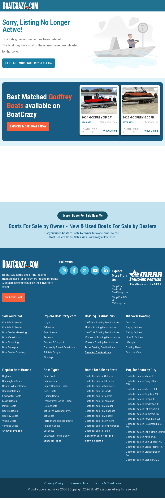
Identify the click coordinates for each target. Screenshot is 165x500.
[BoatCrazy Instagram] (63, 270)
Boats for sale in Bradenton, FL (143, 404)
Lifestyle (130, 342)
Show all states (94, 440)
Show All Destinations (98, 352)
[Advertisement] (82, 173)
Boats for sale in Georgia (98, 396)
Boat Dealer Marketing (14, 332)
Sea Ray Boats (10, 415)
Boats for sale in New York (99, 420)
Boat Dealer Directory (14, 352)
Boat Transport (10, 347)
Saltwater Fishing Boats (57, 435)
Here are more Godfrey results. (28, 63)
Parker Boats (9, 405)
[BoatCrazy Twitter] (84, 270)
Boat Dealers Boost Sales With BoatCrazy (75, 237)
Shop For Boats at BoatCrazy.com (120, 289)
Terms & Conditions (108, 483)
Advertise (49, 327)
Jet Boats (49, 415)
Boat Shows (50, 332)
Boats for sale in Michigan (99, 405)
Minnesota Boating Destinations (102, 337)
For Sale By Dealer (12, 327)
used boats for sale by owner (73, 233)
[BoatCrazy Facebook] (74, 270)
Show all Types (52, 440)
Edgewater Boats (11, 396)
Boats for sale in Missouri (99, 415)
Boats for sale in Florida (98, 391)
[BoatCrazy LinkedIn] (105, 270)
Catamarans (50, 381)
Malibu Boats (9, 401)
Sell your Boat (13, 297)
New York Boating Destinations (102, 332)
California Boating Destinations (102, 322)
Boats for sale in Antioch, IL (141, 436)
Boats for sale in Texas (97, 430)
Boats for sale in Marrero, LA (141, 389)
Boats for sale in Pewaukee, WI (143, 418)
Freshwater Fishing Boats (58, 401)
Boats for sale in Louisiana (99, 401)
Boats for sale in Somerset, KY (142, 413)
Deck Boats (50, 391)
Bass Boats (50, 376)
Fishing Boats (51, 396)
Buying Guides (134, 327)
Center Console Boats (55, 386)
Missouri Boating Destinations (101, 342)
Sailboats (49, 430)
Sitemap (48, 357)
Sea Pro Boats (10, 410)
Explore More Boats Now (28, 126)
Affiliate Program (53, 352)
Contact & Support (54, 342)
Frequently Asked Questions (59, 347)
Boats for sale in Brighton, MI (142, 394)
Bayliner (6, 376)
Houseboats (50, 405)
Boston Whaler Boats (14, 386)
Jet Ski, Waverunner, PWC (57, 410)
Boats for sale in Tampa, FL (141, 399)
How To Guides (134, 337)
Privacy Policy (53, 483)
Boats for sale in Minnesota (100, 410)
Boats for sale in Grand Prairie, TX (144, 446)
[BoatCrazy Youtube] (95, 270)
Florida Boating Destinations (100, 327)
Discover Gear (133, 352)
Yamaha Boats (10, 425)
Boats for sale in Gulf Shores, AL (144, 441)
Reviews (48, 337)
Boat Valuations (11, 337)
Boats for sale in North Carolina (102, 425)
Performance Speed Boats (58, 420)
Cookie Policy (78, 483)
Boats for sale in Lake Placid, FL (143, 409)
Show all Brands (12, 430)
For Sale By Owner (12, 322)
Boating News (133, 347)
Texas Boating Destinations (100, 347)
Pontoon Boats (52, 425)
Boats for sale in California (99, 381)
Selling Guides (134, 332)
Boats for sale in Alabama (99, 376)
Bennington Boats (12, 381)
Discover (131, 322)
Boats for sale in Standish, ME (142, 459)
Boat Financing (10, 342)
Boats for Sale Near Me (99, 435)
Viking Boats (9, 420)
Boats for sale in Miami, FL (140, 376)
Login (47, 322)
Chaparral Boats (11, 391)
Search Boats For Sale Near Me (82, 215)
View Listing (110, 131)
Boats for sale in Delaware (99, 386)
